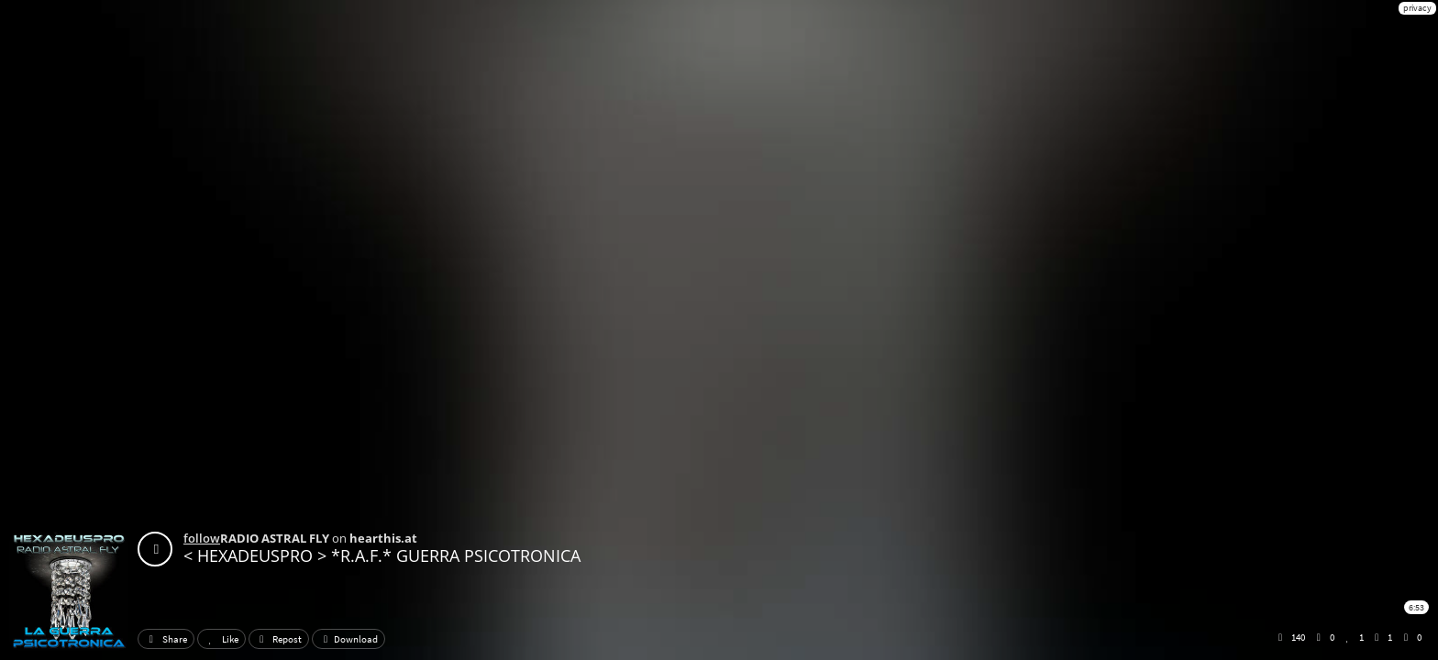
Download (348, 638)
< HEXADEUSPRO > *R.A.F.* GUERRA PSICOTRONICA (382, 555)
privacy (1417, 8)
